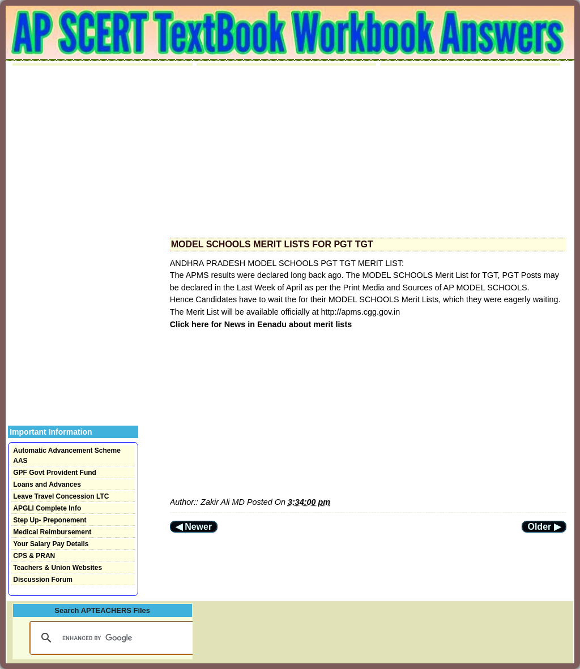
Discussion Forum (42, 580)
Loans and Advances (47, 484)
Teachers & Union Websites (57, 568)
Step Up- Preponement (49, 520)
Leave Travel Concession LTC (61, 496)
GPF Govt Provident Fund (54, 473)
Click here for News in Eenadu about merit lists (261, 324)
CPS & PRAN (34, 556)
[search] (111, 638)
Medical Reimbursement (52, 532)
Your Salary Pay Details (50, 544)
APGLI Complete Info (47, 508)
